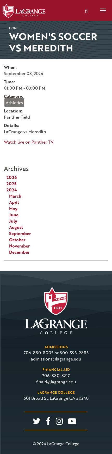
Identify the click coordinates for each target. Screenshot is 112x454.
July (13, 221)
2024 (12, 190)
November (19, 246)
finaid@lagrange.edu (56, 382)
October (17, 240)
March (15, 196)
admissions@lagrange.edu (56, 359)
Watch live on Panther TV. (29, 142)
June (13, 215)
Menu (101, 7)
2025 (11, 184)
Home (13, 28)
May (13, 208)
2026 (12, 177)
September (20, 233)
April (14, 202)
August (16, 227)
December (19, 252)
